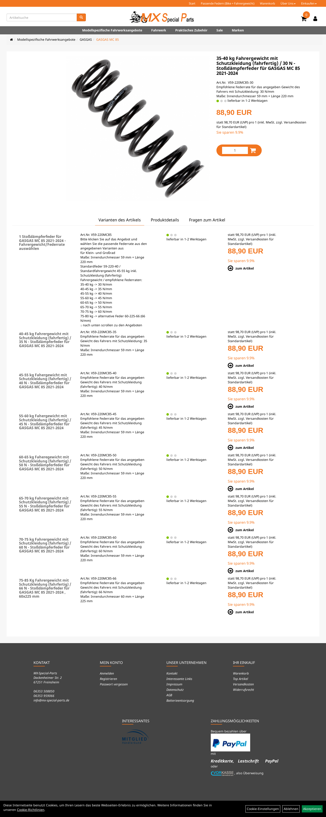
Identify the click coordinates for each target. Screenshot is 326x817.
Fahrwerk (158, 30)
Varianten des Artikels (119, 220)
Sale (219, 30)
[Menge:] (235, 150)
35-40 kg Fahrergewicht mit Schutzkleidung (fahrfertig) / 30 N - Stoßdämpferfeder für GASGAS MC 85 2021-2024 (258, 65)
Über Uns (288, 3)
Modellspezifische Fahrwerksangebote (112, 30)
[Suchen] (81, 17)
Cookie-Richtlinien (30, 810)
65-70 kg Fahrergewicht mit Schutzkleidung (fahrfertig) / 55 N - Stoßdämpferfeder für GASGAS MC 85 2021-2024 (45, 504)
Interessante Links (179, 679)
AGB (169, 695)
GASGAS (86, 39)
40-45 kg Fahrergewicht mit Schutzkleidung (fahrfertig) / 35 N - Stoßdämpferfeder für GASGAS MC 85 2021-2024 (45, 339)
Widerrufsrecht (243, 689)
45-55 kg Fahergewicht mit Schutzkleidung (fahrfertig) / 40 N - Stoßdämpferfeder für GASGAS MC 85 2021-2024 (45, 380)
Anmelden (107, 673)
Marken (238, 30)
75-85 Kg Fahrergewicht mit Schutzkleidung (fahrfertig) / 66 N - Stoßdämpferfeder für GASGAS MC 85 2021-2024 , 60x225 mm (45, 588)
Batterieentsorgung (180, 700)
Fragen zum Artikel (207, 220)
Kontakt (171, 673)
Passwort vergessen (114, 684)
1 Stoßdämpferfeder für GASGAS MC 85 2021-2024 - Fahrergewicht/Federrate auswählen (42, 242)
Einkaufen (309, 3)
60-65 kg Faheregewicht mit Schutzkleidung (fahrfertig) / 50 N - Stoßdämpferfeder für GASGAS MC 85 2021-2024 (45, 463)
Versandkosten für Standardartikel (251, 241)
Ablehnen (291, 809)
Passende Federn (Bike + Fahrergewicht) (227, 3)
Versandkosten (243, 684)
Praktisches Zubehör (191, 30)
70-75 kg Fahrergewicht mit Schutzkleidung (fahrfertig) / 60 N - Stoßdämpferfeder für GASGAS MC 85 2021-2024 (45, 545)
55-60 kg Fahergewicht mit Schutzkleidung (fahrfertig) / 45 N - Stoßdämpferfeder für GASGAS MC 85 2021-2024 (45, 421)
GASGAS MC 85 (107, 39)
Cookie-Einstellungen (263, 809)
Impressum (174, 684)
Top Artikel (240, 679)
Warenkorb (267, 3)
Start (192, 3)
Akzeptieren (312, 809)
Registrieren (108, 679)
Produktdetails (165, 220)
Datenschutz (175, 689)
